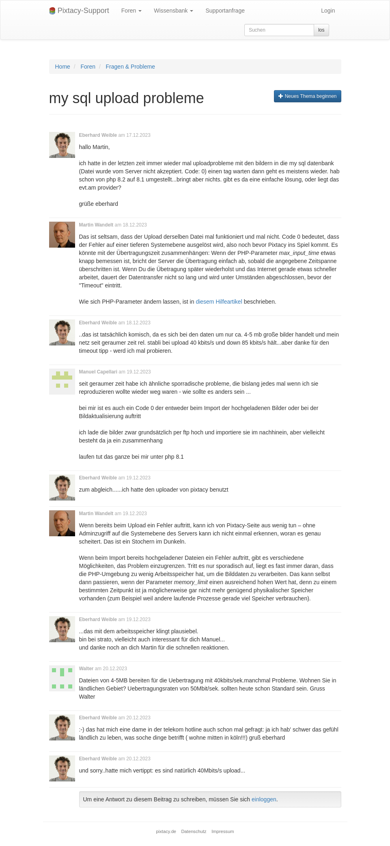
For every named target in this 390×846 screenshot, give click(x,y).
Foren (131, 10)
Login (328, 10)
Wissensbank (173, 10)
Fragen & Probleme (130, 66)
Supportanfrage (225, 10)
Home (62, 66)
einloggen (264, 799)
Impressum (222, 831)
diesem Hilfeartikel (219, 301)
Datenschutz (194, 831)
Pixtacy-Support (79, 10)
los (321, 30)
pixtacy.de (166, 831)
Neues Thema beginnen (307, 96)
